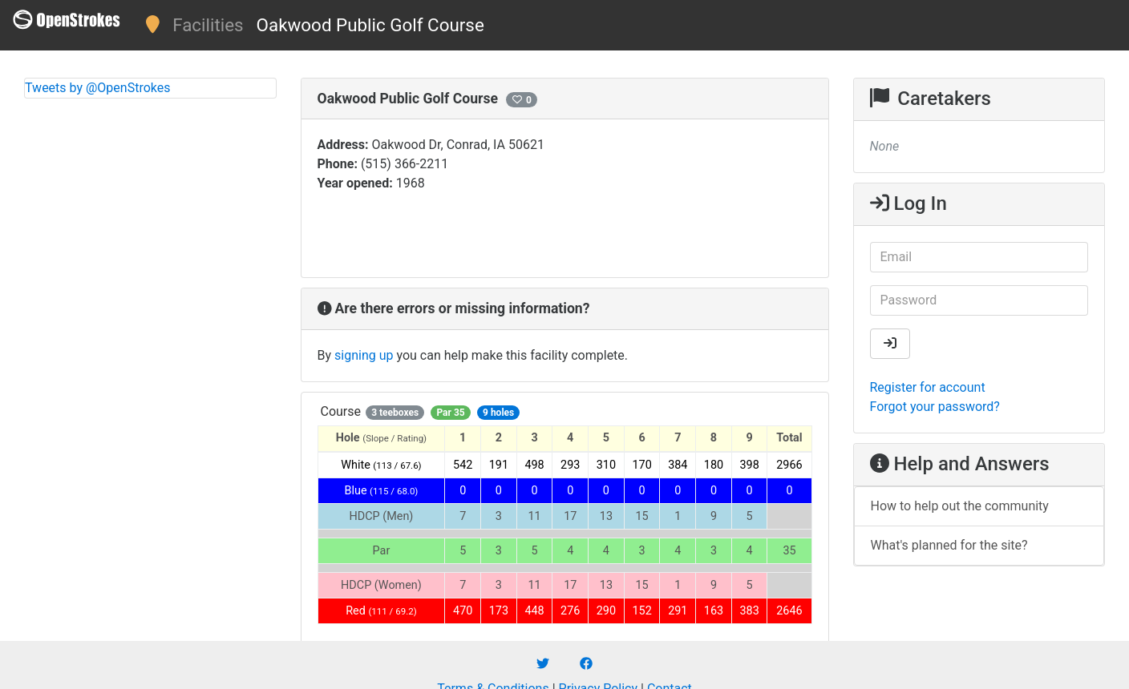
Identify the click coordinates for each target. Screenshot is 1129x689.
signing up (363, 355)
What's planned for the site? (949, 545)
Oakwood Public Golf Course (370, 24)
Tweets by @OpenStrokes (98, 87)
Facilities (207, 24)
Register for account (927, 387)
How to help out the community (960, 506)
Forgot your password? (935, 406)
